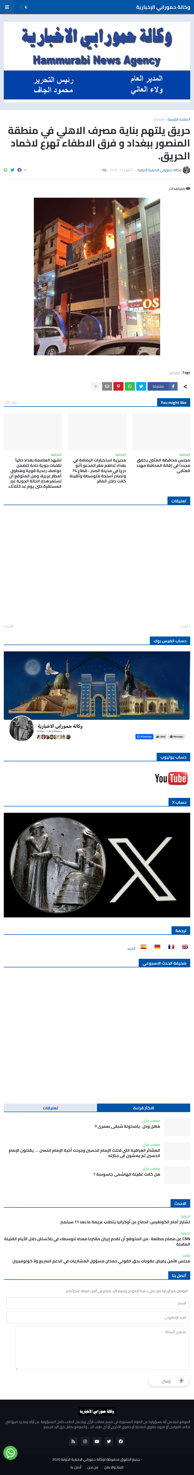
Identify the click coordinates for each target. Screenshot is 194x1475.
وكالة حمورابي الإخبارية (163, 7)
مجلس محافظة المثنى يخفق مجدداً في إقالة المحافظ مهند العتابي (163, 465)
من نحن (92, 1467)
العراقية (158, 119)
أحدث (184, 626)
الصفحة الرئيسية (178, 119)
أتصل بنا (75, 1467)
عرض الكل (10, 402)
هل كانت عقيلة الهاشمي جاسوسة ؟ (126, 1174)
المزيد (131, 948)
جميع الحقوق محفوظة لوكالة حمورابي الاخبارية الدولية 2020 (96, 1459)
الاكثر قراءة (143, 1108)
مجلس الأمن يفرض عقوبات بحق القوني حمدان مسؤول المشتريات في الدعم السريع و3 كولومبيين (101, 1261)
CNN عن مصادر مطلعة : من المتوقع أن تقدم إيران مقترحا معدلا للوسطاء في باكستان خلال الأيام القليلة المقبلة (97, 1241)
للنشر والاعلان (114, 1467)
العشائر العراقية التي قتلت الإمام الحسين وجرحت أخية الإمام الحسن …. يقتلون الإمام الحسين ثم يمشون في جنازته (84, 1153)
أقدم (9, 626)
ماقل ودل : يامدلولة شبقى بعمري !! (127, 1126)
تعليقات (50, 1108)
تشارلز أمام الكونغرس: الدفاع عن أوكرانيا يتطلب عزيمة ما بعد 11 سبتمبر (125, 1222)
